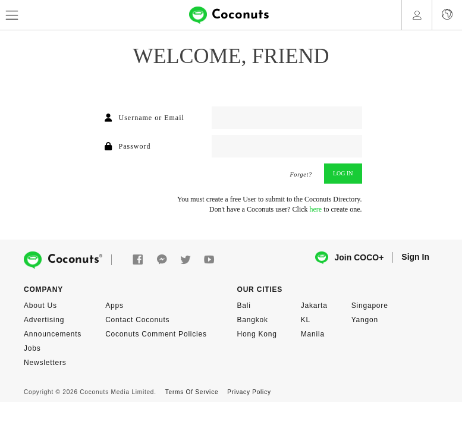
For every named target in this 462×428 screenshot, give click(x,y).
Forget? (301, 175)
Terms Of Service (191, 392)
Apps (114, 305)
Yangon (364, 320)
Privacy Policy (249, 392)
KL (305, 320)
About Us (40, 305)
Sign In (415, 257)
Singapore (369, 305)
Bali (244, 305)
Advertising (44, 320)
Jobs (32, 348)
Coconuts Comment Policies (156, 334)
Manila (313, 334)
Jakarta (314, 305)
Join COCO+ (349, 257)
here (316, 209)
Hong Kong (257, 334)
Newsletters (45, 362)
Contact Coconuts (137, 320)
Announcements (52, 334)
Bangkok (252, 320)
